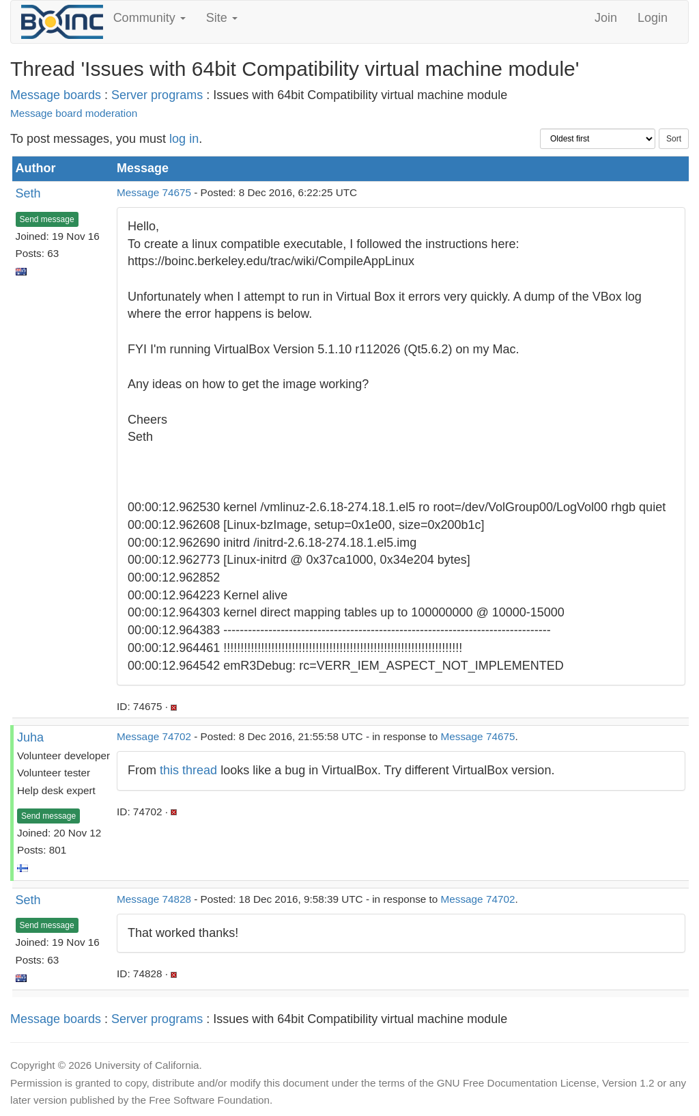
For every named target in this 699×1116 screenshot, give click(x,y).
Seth (28, 193)
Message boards (55, 95)
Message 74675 (154, 192)
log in (184, 139)
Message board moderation (73, 113)
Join (606, 18)
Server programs (157, 95)
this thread (188, 770)
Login (653, 18)
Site (222, 18)
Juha (30, 737)
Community (149, 18)
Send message (47, 219)
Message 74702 (154, 736)
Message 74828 (154, 899)
